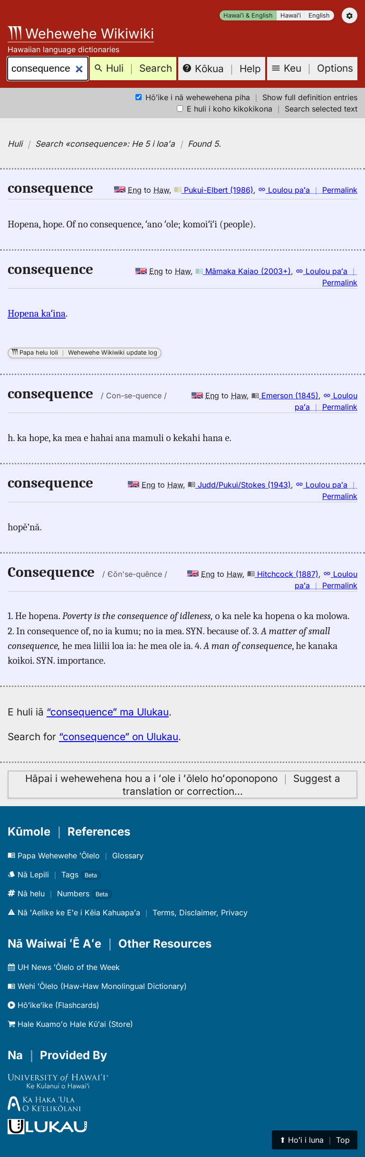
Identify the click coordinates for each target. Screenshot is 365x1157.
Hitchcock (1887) (282, 574)
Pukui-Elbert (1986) (213, 190)
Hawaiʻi (290, 15)
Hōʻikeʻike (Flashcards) (53, 1005)
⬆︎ (314, 1140)
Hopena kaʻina (37, 313)
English (319, 15)
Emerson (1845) (284, 395)
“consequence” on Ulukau (118, 737)
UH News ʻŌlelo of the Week (64, 967)
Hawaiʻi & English (248, 15)
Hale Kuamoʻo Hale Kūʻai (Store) (70, 1024)
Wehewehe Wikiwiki (81, 33)
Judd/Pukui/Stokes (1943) (239, 484)
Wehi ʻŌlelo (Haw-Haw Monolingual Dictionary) (97, 986)
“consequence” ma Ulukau (108, 712)
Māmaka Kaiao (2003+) (243, 271)
